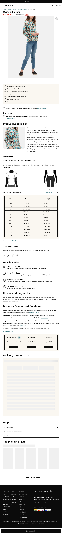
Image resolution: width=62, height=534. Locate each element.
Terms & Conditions (6, 506)
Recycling (6, 502)
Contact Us (14, 494)
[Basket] (60, 6)
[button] (31, 47)
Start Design (31, 531)
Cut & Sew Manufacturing (23, 516)
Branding (22, 504)
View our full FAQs (9, 241)
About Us (6, 491)
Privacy (34, 524)
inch (57, 192)
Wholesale (22, 502)
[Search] (53, 6)
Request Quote (34, 312)
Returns (13, 502)
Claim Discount (8, 331)
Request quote (13, 347)
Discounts (14, 505)
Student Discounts (22, 498)
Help (12, 491)
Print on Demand (21, 508)
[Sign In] (56, 6)
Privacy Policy (5, 511)
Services (21, 491)
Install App (23, 326)
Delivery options (42, 108)
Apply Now (44, 318)
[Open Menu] (2, 5)
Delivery (13, 499)
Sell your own (23, 494)
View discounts (10, 118)
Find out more (31, 347)
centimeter (49, 192)
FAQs (12, 496)
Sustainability (7, 499)
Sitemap (5, 514)
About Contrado (6, 495)
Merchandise (23, 512)
